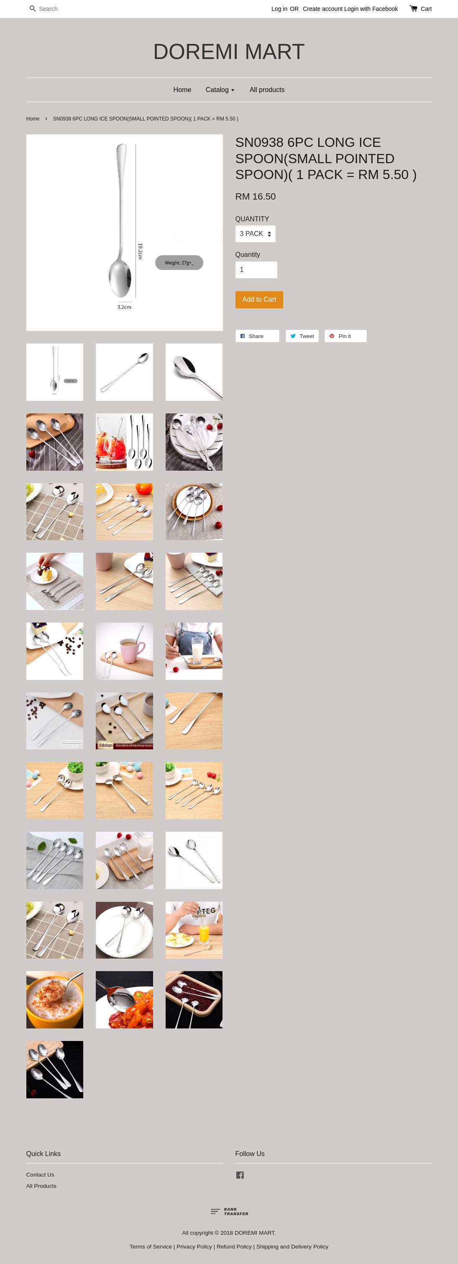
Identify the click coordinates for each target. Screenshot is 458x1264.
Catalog (220, 89)
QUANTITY (252, 219)
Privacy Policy (194, 1246)
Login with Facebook (371, 8)
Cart (426, 8)
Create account (323, 8)
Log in (279, 8)
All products (267, 89)
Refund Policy (234, 1246)
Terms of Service (151, 1246)
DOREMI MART (229, 52)
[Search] (51, 9)
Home (183, 89)
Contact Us (40, 1175)
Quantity (248, 254)
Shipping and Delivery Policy (292, 1246)
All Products (41, 1186)
